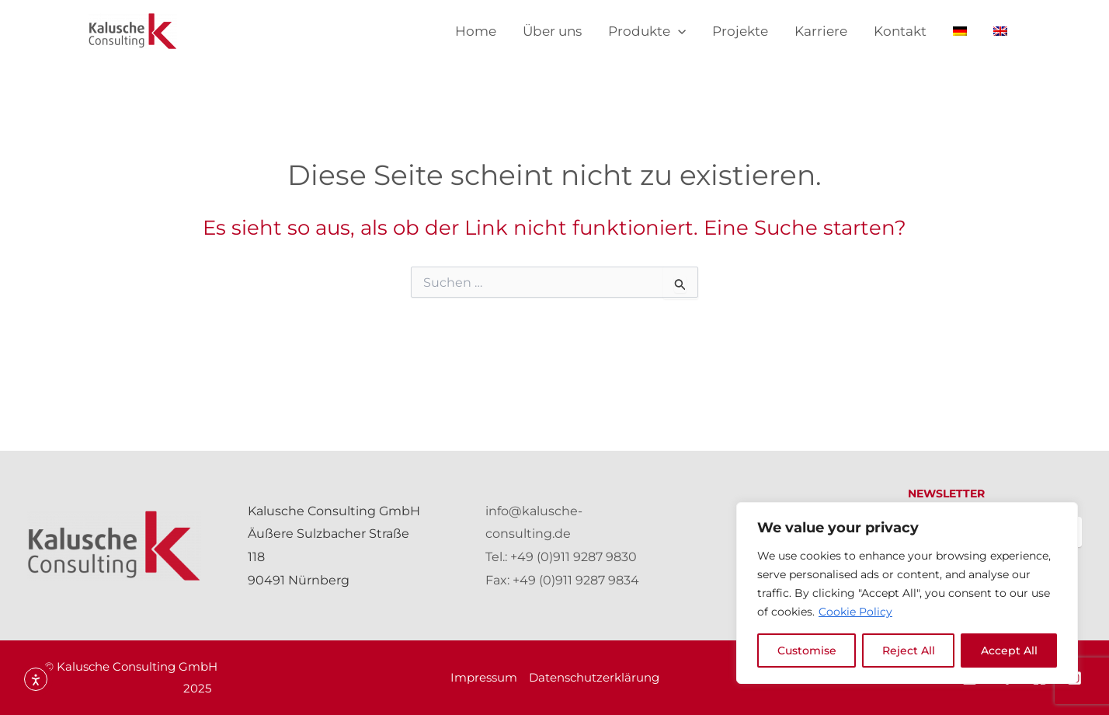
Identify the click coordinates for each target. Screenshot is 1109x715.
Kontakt (900, 31)
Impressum (483, 677)
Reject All (908, 650)
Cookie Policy (855, 612)
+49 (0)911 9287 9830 (573, 556)
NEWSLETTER (946, 493)
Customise (806, 650)
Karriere (820, 31)
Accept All (1009, 650)
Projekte (740, 31)
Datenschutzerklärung (594, 677)
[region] (907, 593)
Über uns (552, 31)
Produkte (647, 31)
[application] (678, 31)
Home (475, 31)
